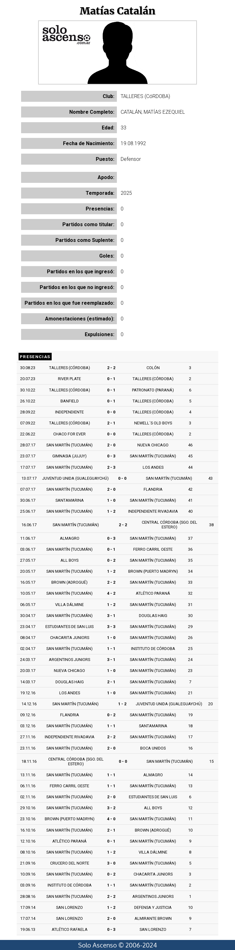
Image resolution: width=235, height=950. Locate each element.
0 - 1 (111, 378)
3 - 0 (111, 863)
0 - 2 (111, 560)
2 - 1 (111, 423)
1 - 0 (111, 500)
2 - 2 (111, 367)
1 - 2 (111, 511)
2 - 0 (111, 445)
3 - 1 (111, 615)
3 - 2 (111, 807)
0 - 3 (111, 456)
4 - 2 (111, 593)
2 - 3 (111, 467)
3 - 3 (111, 626)
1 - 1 (111, 648)
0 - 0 (111, 412)
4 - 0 (111, 818)
